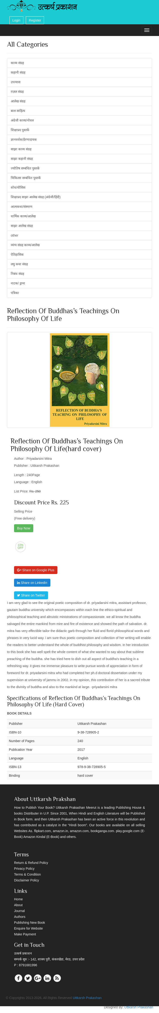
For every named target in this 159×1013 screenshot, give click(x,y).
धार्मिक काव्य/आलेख (23, 216)
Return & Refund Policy (31, 863)
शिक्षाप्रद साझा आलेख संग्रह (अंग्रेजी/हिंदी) (36, 197)
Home (18, 899)
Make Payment (25, 934)
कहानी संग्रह (18, 72)
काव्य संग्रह (17, 63)
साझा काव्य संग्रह (21, 149)
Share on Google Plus (35, 570)
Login (16, 20)
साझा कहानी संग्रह (22, 159)
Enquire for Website (28, 928)
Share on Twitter (31, 595)
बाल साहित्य (18, 111)
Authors (19, 917)
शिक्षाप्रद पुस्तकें (20, 130)
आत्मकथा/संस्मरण (21, 206)
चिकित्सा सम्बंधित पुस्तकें (26, 178)
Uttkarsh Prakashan (87, 998)
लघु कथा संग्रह (19, 264)
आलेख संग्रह (18, 101)
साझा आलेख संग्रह (22, 226)
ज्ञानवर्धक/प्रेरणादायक (24, 139)
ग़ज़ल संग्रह (17, 91)
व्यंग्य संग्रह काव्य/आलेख (25, 245)
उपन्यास (15, 82)
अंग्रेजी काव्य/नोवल (22, 120)
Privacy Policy (24, 868)
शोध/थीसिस (18, 187)
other (14, 235)
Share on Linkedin (32, 583)
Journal (19, 911)
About (18, 905)
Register (35, 20)
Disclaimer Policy (26, 880)
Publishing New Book (29, 922)
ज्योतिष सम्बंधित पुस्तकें (25, 168)
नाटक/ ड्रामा (18, 283)
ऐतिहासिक (17, 254)
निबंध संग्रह (17, 274)
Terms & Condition (27, 874)
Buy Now (23, 528)
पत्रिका (15, 293)
